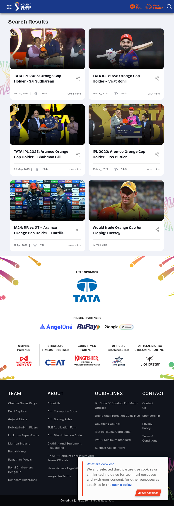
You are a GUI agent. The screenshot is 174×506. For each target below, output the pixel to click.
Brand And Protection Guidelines (117, 416)
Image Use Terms (59, 476)
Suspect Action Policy (110, 448)
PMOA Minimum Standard (113, 440)
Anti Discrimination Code (65, 435)
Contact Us (147, 406)
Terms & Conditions (149, 439)
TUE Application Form (62, 427)
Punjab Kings (17, 451)
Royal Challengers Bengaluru (20, 470)
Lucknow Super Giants (23, 435)
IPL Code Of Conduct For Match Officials (116, 406)
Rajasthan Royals (20, 459)
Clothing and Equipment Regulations (65, 446)
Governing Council (107, 424)
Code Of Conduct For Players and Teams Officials (71, 458)
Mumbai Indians (19, 443)
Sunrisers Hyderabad (22, 480)
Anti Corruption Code (62, 411)
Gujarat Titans (17, 419)
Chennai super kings (22, 403)
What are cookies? (100, 464)
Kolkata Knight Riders (23, 427)
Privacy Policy (147, 426)
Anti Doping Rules (60, 419)
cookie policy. (122, 485)
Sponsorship (149, 416)
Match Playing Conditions (112, 432)
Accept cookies (148, 492)
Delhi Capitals (17, 411)
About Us (54, 403)
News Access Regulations (65, 468)
